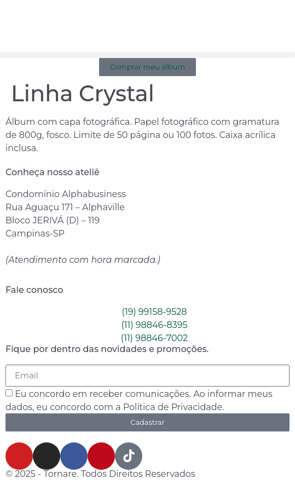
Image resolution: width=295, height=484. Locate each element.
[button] (147, 55)
